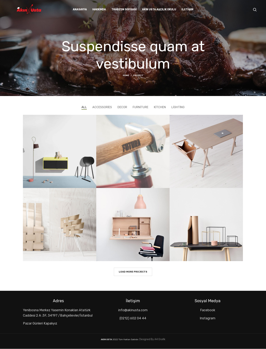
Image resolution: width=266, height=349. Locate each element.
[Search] (254, 9)
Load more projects (133, 271)
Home (126, 75)
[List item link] (133, 310)
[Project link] (59, 151)
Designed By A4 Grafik (152, 339)
